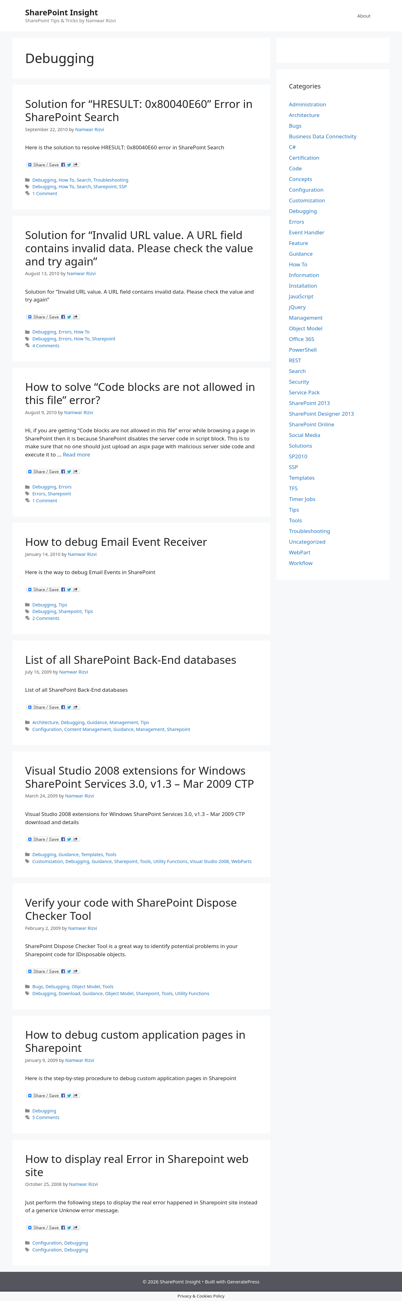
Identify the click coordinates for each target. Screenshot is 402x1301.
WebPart (300, 552)
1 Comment (44, 193)
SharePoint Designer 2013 (321, 413)
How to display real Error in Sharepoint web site (137, 1165)
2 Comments (45, 618)
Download (69, 993)
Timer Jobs (302, 499)
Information (304, 275)
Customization (47, 861)
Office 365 (301, 339)
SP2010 (298, 456)
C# (292, 147)
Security (299, 381)
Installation (303, 285)
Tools (111, 854)
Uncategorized (307, 541)
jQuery (297, 307)
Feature (298, 243)
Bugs (37, 986)
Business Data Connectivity (322, 136)
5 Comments (45, 1117)
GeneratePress (243, 1281)
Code (295, 168)
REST (295, 360)
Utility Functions (170, 861)
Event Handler (306, 232)
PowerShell (303, 349)
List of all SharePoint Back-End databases (130, 659)
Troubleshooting (110, 180)
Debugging (44, 180)
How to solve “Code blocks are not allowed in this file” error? (140, 393)
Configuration (47, 729)
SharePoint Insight (61, 12)
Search (84, 180)
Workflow (300, 563)
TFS (293, 488)
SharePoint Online (311, 424)
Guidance (97, 722)
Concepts (300, 179)
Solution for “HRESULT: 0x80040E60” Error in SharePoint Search (139, 110)
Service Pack (304, 392)
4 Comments (45, 346)
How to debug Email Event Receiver (116, 541)
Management (124, 722)
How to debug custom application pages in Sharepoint (135, 1041)
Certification (304, 157)
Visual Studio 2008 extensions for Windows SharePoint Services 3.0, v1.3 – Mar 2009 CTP (139, 777)
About (364, 16)
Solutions (300, 445)
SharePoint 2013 (309, 403)
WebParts (241, 861)
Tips (63, 605)
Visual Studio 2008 (209, 861)
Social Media (304, 435)
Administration (307, 104)
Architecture (45, 722)
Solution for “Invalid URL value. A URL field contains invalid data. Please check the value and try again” (139, 248)
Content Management (87, 729)
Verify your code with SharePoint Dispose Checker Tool (131, 909)
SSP (123, 186)
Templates (92, 854)
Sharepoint (105, 186)
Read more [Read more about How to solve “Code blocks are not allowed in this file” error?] (76, 454)
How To (66, 180)
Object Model (86, 986)
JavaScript (301, 296)
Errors (65, 332)
